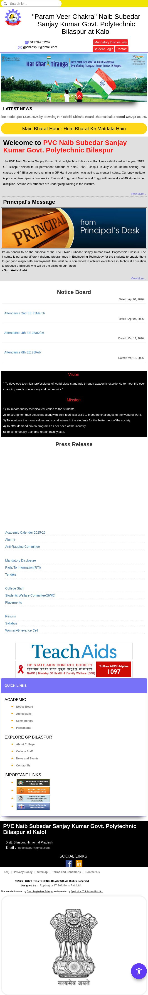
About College (25, 744)
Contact (121, 48)
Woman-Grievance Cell (21, 630)
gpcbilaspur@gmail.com (34, 847)
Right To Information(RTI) (23, 567)
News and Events (27, 758)
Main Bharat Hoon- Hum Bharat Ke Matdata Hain (74, 128)
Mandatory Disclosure (20, 560)
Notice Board (24, 706)
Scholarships (24, 720)
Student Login (103, 48)
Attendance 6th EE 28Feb (22, 357)
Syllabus (11, 623)
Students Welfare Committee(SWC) (30, 595)
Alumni (10, 539)
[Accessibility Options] (139, 971)
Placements (13, 602)
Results (10, 616)
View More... (138, 193)
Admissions (24, 713)
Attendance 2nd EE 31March (24, 318)
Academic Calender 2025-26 (25, 532)
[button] (12, 77)
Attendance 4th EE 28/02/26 (24, 338)
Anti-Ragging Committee (22, 546)
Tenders (11, 574)
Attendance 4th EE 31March (24, 299)
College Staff (14, 588)
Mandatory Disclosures (110, 42)
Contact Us (23, 765)
